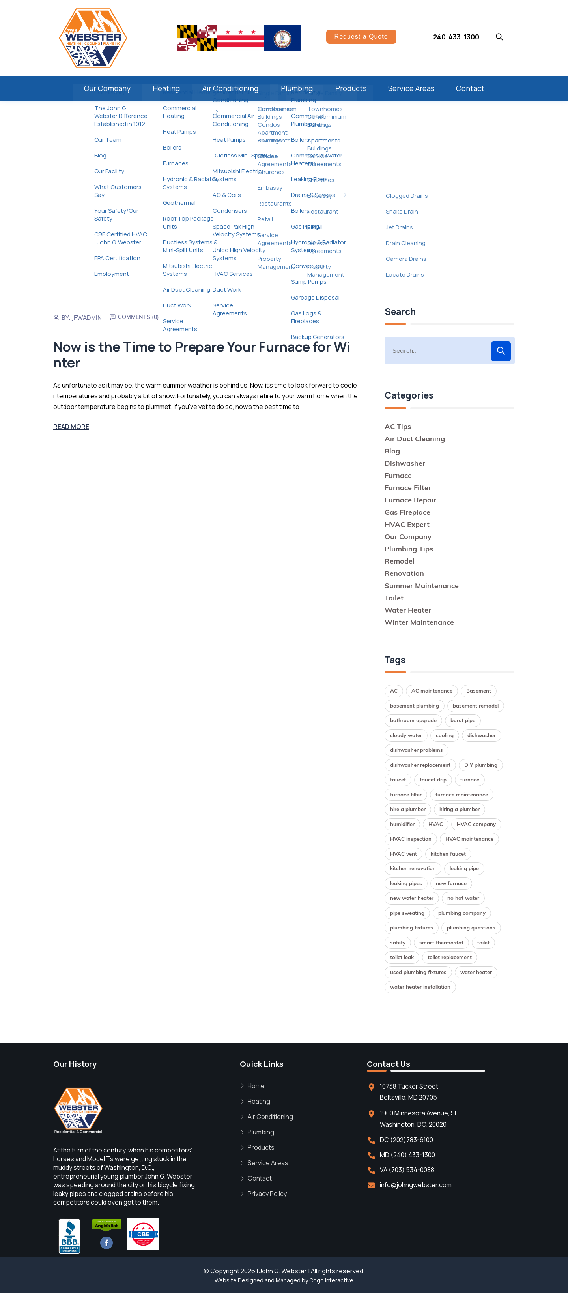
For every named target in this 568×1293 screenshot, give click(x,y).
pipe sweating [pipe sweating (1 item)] (407, 913)
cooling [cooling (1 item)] (445, 735)
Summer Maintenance (422, 585)
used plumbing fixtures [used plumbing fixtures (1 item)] (418, 972)
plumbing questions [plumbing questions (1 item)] (471, 927)
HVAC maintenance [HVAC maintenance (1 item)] (469, 839)
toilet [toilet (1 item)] (483, 942)
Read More (71, 426)
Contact (470, 88)
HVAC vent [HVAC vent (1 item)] (403, 854)
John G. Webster (283, 1271)
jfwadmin (87, 317)
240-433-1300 (456, 36)
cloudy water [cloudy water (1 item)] (406, 735)
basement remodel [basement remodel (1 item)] (476, 706)
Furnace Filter (408, 487)
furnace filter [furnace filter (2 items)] (406, 794)
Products (351, 88)
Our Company (107, 88)
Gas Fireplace (407, 512)
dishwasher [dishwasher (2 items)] (481, 735)
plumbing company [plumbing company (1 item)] (462, 913)
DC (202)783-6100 (406, 1140)
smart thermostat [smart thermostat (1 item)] (441, 942)
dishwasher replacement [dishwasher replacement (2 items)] (420, 765)
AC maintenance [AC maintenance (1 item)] (431, 691)
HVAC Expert (407, 524)
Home (256, 1085)
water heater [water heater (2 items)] (476, 972)
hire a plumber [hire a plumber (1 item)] (408, 809)
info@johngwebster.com (416, 1185)
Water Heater (408, 610)
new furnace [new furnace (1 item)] (451, 883)
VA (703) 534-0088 (407, 1170)
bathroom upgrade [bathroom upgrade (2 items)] (413, 720)
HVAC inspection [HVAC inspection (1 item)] (411, 839)
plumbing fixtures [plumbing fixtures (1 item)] (411, 927)
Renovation (404, 573)
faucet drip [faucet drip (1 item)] (433, 779)
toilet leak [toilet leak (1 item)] (402, 957)
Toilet (394, 597)
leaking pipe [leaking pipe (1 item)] (464, 868)
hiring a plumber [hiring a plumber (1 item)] (459, 809)
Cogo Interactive (331, 1280)
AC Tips (398, 426)
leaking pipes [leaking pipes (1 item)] (406, 883)
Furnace (398, 475)
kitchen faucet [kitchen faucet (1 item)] (448, 854)
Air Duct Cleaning (415, 438)
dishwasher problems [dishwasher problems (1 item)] (416, 750)
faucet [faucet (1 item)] (398, 779)
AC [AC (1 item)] (394, 691)
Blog (392, 450)
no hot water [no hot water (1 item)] (463, 898)
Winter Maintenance (419, 622)
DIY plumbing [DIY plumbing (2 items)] (480, 765)
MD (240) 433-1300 (407, 1155)
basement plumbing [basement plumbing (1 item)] (414, 706)
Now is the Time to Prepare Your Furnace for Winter (201, 354)
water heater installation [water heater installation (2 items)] (420, 987)
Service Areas (411, 88)
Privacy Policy (267, 1193)
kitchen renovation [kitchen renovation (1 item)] (413, 868)
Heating (166, 88)
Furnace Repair (410, 499)
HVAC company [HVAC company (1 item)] (476, 824)
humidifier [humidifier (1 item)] (402, 824)
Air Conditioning (230, 88)
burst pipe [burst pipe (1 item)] (462, 720)
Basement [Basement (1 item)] (478, 691)
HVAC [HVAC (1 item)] (435, 824)
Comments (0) (138, 316)
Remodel (400, 561)
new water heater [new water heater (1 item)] (411, 898)
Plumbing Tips (409, 548)
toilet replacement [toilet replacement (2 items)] (450, 957)
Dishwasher (405, 463)
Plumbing (297, 88)
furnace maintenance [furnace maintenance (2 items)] (461, 794)
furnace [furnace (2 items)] (469, 779)
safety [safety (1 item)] (397, 942)
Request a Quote (361, 36)
